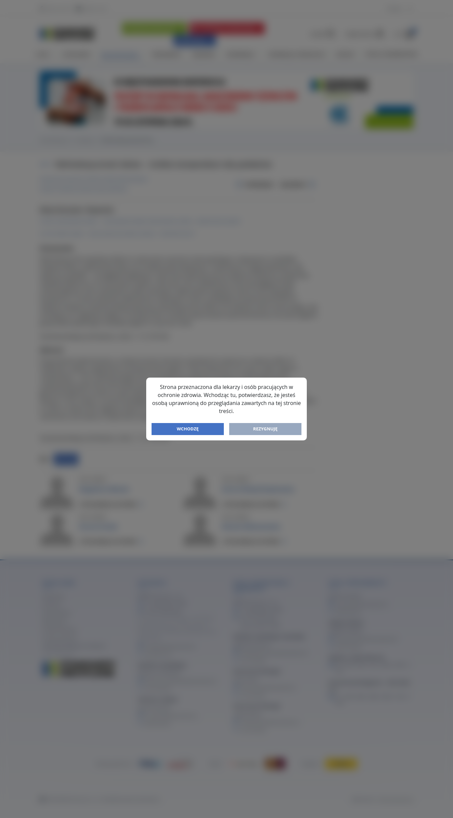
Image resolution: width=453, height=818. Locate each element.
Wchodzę (188, 429)
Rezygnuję (265, 429)
